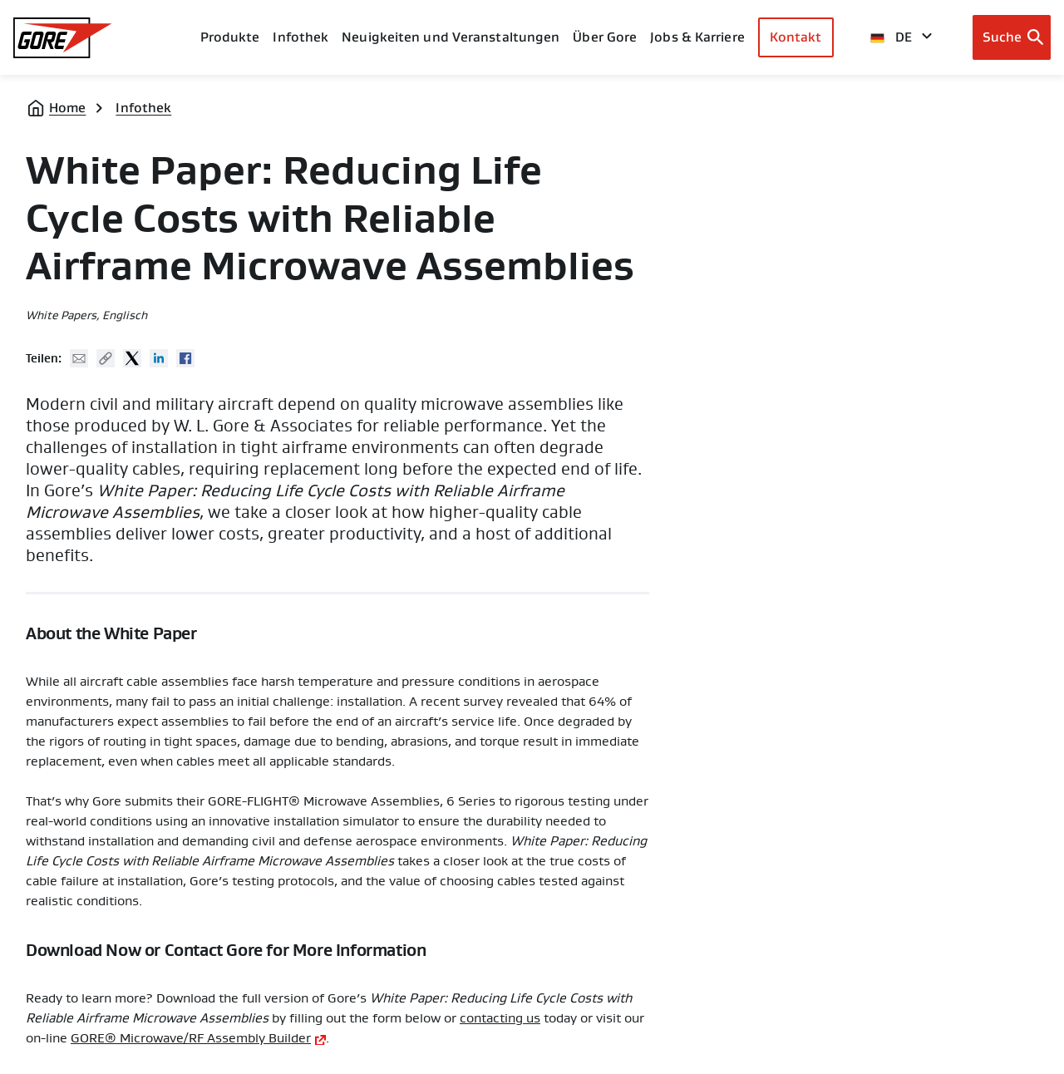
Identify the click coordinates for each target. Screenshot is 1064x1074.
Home (67, 108)
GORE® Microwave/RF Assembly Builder (191, 1038)
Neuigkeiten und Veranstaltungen (450, 37)
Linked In (159, 358)
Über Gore (605, 37)
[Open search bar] (1012, 37)
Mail (79, 358)
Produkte (230, 37)
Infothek (143, 108)
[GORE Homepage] (62, 37)
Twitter (132, 358)
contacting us (500, 1018)
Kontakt (796, 37)
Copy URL (105, 358)
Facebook (185, 358)
